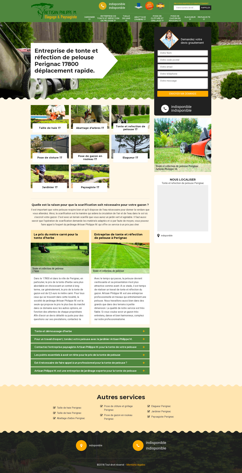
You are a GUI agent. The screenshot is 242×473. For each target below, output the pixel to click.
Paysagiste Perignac (162, 416)
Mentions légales (135, 464)
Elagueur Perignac (161, 406)
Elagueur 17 (190, 18)
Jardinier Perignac (161, 411)
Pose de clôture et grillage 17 (157, 18)
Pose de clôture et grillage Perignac (118, 408)
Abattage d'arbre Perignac (71, 418)
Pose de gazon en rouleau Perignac (118, 417)
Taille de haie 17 (126, 18)
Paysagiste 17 (204, 18)
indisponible (117, 4)
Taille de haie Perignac (69, 407)
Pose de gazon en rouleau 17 (175, 18)
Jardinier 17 (89, 18)
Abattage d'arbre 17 (140, 18)
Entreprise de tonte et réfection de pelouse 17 (108, 18)
